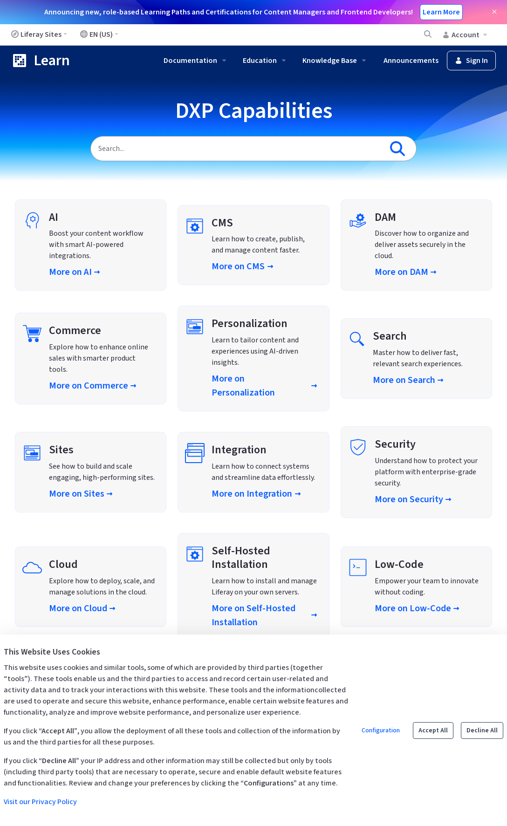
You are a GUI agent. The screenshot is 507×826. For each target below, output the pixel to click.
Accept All (433, 730)
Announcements (411, 60)
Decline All (482, 730)
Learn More (441, 12)
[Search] (236, 148)
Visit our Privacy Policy (40, 802)
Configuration (381, 730)
